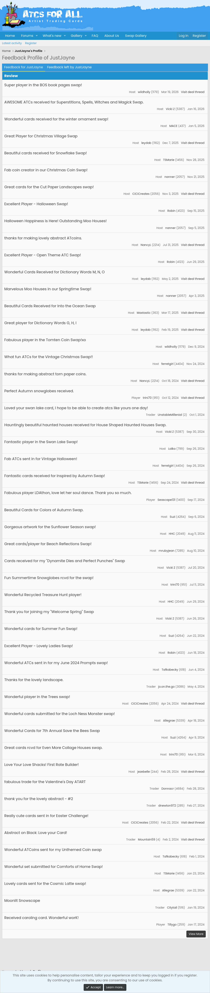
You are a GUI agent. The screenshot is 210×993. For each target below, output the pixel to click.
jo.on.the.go (166, 687)
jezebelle (143, 772)
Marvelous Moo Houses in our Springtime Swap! (47, 288)
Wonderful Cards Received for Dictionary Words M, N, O (54, 272)
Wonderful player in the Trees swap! (37, 696)
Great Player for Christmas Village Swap (41, 136)
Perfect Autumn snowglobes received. (39, 390)
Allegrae (169, 720)
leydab (146, 143)
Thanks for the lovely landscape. (33, 679)
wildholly (144, 92)
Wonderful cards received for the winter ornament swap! (56, 119)
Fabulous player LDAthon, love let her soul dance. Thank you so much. (68, 492)
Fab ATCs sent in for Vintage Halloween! (40, 458)
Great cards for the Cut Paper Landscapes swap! (49, 186)
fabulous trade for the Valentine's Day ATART (45, 781)
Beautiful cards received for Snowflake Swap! (45, 153)
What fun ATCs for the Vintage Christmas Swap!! (48, 356)
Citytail (172, 908)
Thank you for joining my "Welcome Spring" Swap (49, 611)
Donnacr (167, 789)
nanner (169, 177)
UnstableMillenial (170, 415)
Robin (171, 211)
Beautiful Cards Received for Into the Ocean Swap (50, 305)
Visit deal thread (192, 92)
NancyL (146, 245)
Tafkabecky (170, 670)
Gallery (76, 35)
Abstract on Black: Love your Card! (35, 832)
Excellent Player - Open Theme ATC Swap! (42, 255)
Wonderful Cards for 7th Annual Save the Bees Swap (52, 730)
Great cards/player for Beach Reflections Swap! (47, 543)
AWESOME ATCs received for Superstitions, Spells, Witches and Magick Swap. (74, 102)
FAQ (95, 35)
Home (10, 35)
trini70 (147, 398)
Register (31, 43)
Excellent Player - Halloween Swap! (36, 203)
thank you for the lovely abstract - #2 (38, 798)
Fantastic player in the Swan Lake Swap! (41, 441)
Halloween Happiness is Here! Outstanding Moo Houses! (55, 220)
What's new (52, 35)
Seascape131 (166, 500)
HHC (172, 534)
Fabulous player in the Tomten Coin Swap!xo (45, 339)
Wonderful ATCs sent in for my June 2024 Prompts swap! (56, 662)
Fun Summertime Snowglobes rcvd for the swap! (49, 577)
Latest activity (12, 43)
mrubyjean (167, 551)
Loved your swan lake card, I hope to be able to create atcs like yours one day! (76, 407)
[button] (37, 36)
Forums (27, 35)
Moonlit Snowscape (22, 900)
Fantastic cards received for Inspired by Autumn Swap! (54, 475)
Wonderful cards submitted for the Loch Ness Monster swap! (59, 713)
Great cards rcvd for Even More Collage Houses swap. (53, 747)
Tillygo (172, 924)
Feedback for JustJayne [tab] (23, 67)
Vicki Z (170, 109)
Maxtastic (144, 313)
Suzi (172, 517)
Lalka (172, 449)
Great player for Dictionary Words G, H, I (40, 322)
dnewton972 (167, 806)
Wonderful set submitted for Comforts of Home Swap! (53, 866)
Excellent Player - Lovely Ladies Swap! (38, 645)
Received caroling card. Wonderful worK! (41, 917)
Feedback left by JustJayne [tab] (69, 67)
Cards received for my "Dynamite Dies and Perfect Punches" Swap (64, 560)
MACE (173, 126)
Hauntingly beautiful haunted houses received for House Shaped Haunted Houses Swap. (85, 424)
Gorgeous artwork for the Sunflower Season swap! (50, 526)
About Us (111, 35)
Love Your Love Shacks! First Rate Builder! (41, 764)
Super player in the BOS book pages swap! (43, 84)
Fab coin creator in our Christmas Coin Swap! (46, 170)
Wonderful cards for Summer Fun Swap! (40, 628)
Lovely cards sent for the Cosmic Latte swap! (45, 883)
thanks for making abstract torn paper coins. (45, 374)
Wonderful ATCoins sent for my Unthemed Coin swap (53, 849)
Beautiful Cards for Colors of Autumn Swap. (43, 509)
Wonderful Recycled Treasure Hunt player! (42, 594)
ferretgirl (167, 364)
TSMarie (168, 160)
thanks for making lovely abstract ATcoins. (43, 238)
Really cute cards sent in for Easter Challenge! (46, 815)
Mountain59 (146, 839)
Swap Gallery (135, 35)
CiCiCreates (141, 194)
